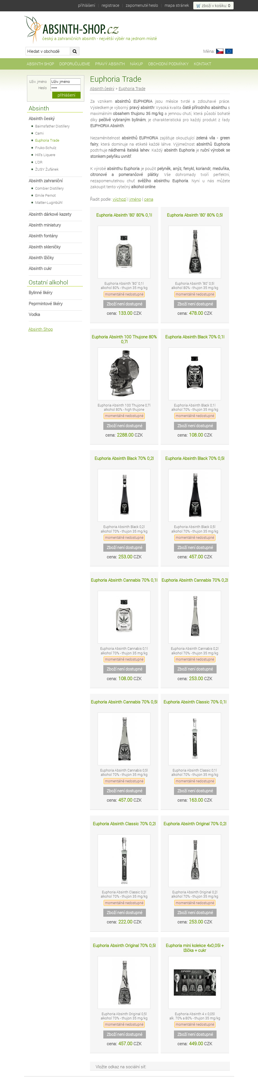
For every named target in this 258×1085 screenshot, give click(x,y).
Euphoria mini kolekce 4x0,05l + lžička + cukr (195, 948)
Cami (39, 133)
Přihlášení (86, 5)
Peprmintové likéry (45, 303)
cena (148, 199)
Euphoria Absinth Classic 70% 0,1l (194, 702)
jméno (135, 199)
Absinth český (41, 118)
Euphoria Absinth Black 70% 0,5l (194, 458)
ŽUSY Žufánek (46, 169)
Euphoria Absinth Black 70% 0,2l (124, 458)
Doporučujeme (74, 63)
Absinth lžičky (41, 257)
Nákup (136, 63)
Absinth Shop (40, 63)
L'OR (39, 162)
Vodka (34, 314)
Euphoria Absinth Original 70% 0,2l (194, 823)
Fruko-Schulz (45, 147)
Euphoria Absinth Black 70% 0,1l (194, 337)
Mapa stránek (177, 5)
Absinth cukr (40, 268)
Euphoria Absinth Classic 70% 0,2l (124, 823)
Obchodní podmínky (168, 63)
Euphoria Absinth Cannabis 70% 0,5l (124, 702)
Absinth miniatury (45, 225)
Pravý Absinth (110, 63)
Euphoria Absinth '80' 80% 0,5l (195, 215)
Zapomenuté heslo (142, 5)
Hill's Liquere (45, 154)
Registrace (110, 5)
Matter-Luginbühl (48, 202)
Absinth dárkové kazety (50, 214)
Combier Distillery (49, 188)
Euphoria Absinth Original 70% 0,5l (124, 945)
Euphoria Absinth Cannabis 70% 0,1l (124, 580)
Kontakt (202, 63)
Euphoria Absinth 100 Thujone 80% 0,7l (124, 339)
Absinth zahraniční (45, 180)
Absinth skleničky (44, 247)
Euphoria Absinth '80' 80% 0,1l (124, 215)
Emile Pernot (45, 195)
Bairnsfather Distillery (52, 126)
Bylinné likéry (40, 292)
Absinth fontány (43, 235)
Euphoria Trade (47, 140)
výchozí (119, 199)
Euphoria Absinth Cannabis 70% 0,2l (194, 580)
